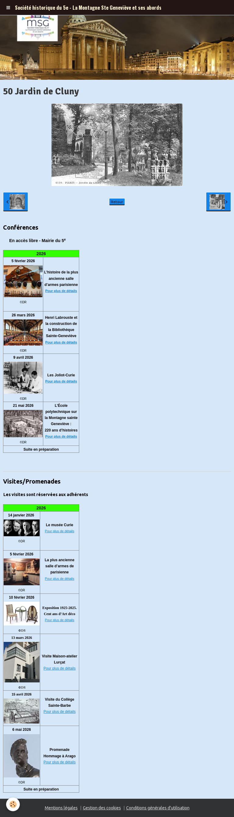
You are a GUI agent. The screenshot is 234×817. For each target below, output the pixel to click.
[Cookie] (13, 804)
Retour (117, 202)
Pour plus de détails (61, 291)
